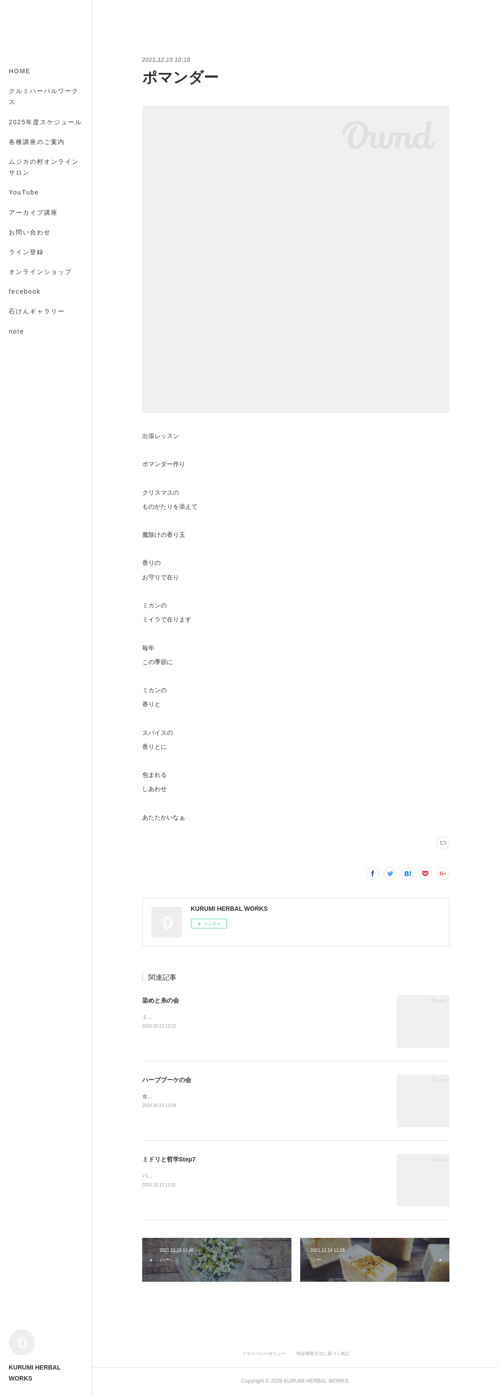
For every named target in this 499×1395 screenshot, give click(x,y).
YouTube (24, 192)
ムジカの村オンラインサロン (44, 167)
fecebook (25, 291)
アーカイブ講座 (33, 212)
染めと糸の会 (160, 1000)
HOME (20, 71)
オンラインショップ (40, 271)
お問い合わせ (30, 232)
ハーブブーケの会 (166, 1079)
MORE (20, 311)
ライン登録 (26, 251)
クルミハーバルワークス (44, 96)
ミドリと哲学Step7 (169, 1159)
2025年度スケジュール (45, 122)
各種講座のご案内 (37, 141)
